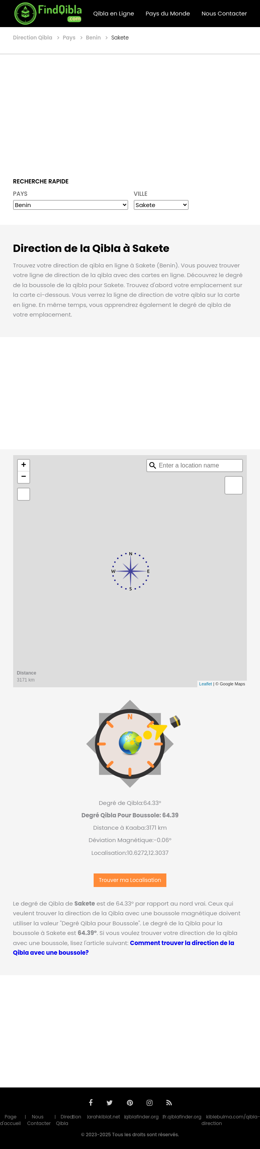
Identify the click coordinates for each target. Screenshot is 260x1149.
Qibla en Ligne (113, 13)
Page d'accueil (10, 1120)
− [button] (23, 477)
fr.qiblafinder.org (182, 1116)
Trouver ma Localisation (130, 880)
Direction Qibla (68, 1120)
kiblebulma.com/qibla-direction (231, 1120)
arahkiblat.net (104, 1116)
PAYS (20, 193)
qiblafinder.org (142, 1116)
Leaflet (205, 684)
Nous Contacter (224, 13)
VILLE (141, 193)
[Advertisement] (130, 110)
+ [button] (23, 465)
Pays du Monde (168, 13)
